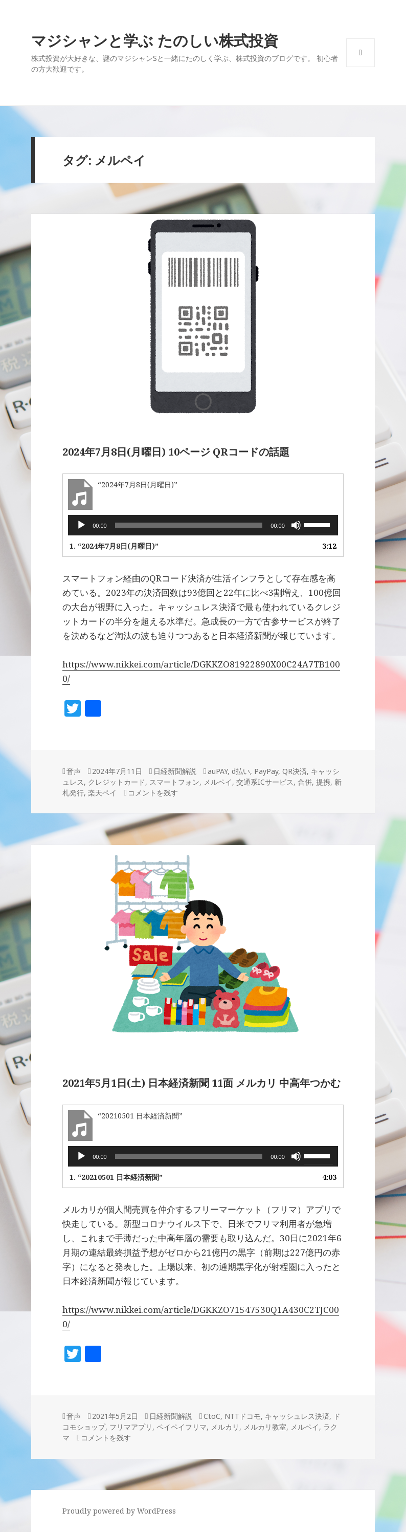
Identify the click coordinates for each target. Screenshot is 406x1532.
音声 (73, 771)
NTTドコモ (242, 1416)
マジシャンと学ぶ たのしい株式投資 (154, 40)
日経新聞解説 (174, 771)
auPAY (218, 771)
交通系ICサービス (265, 782)
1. (114, 546)
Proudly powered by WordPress (119, 1511)
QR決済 (294, 771)
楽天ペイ (102, 792)
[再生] (81, 525)
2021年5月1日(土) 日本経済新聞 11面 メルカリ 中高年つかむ (201, 1083)
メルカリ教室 (264, 1427)
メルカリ (225, 1427)
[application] (203, 525)
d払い (241, 771)
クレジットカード (116, 782)
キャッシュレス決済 (297, 1416)
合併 (305, 782)
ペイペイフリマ (181, 1427)
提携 (323, 782)
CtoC (212, 1416)
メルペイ (218, 782)
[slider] (189, 525)
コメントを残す (153, 792)
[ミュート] (296, 525)
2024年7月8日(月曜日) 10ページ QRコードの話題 (175, 452)
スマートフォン (174, 782)
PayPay (266, 771)
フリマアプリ (130, 1427)
